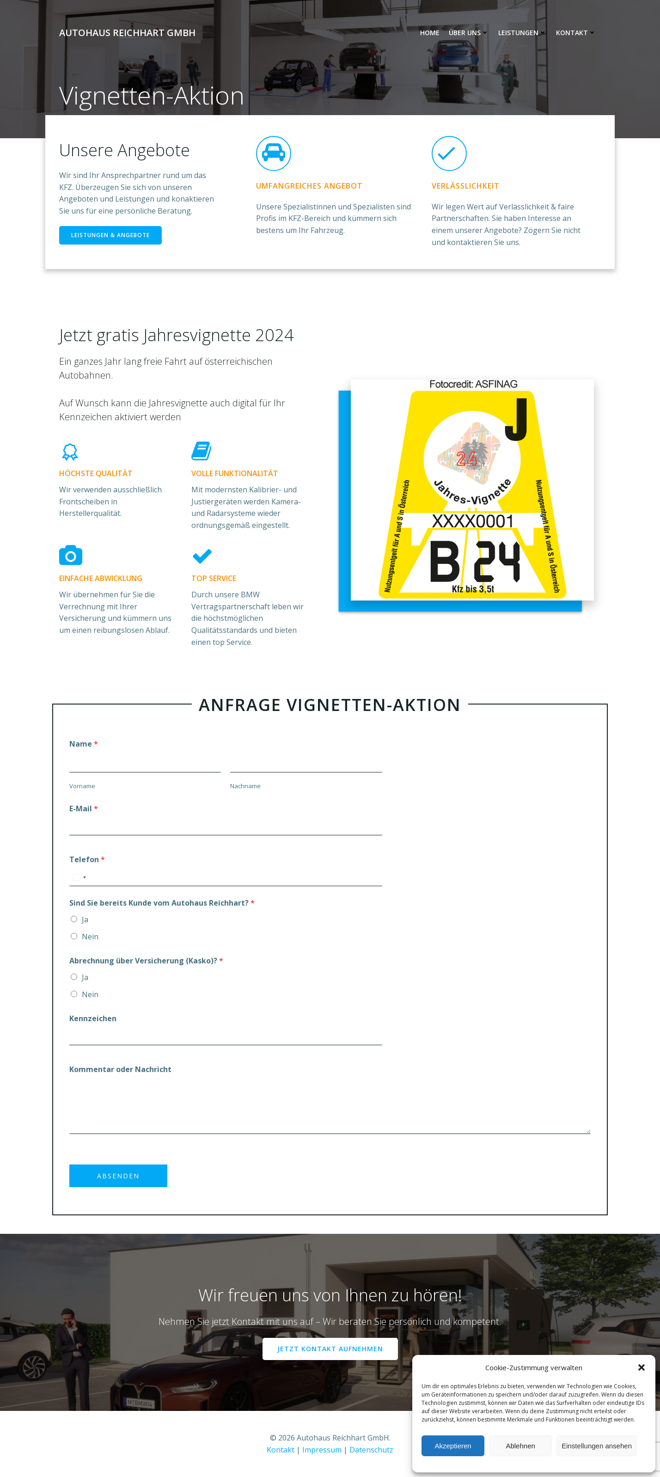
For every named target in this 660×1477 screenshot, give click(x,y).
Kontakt (576, 32)
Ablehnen (520, 1446)
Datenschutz (371, 1450)
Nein (90, 937)
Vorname (82, 786)
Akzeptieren (452, 1446)
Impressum (322, 1450)
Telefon (87, 859)
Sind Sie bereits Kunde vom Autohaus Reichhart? (162, 903)
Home (430, 32)
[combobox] (79, 877)
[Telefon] (225, 877)
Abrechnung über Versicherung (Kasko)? (146, 961)
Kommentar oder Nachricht (120, 1069)
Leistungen (522, 32)
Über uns (469, 32)
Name (83, 744)
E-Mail (83, 808)
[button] (641, 1367)
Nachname (245, 786)
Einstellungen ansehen (597, 1446)
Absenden (118, 1175)
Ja (85, 919)
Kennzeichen (92, 1018)
